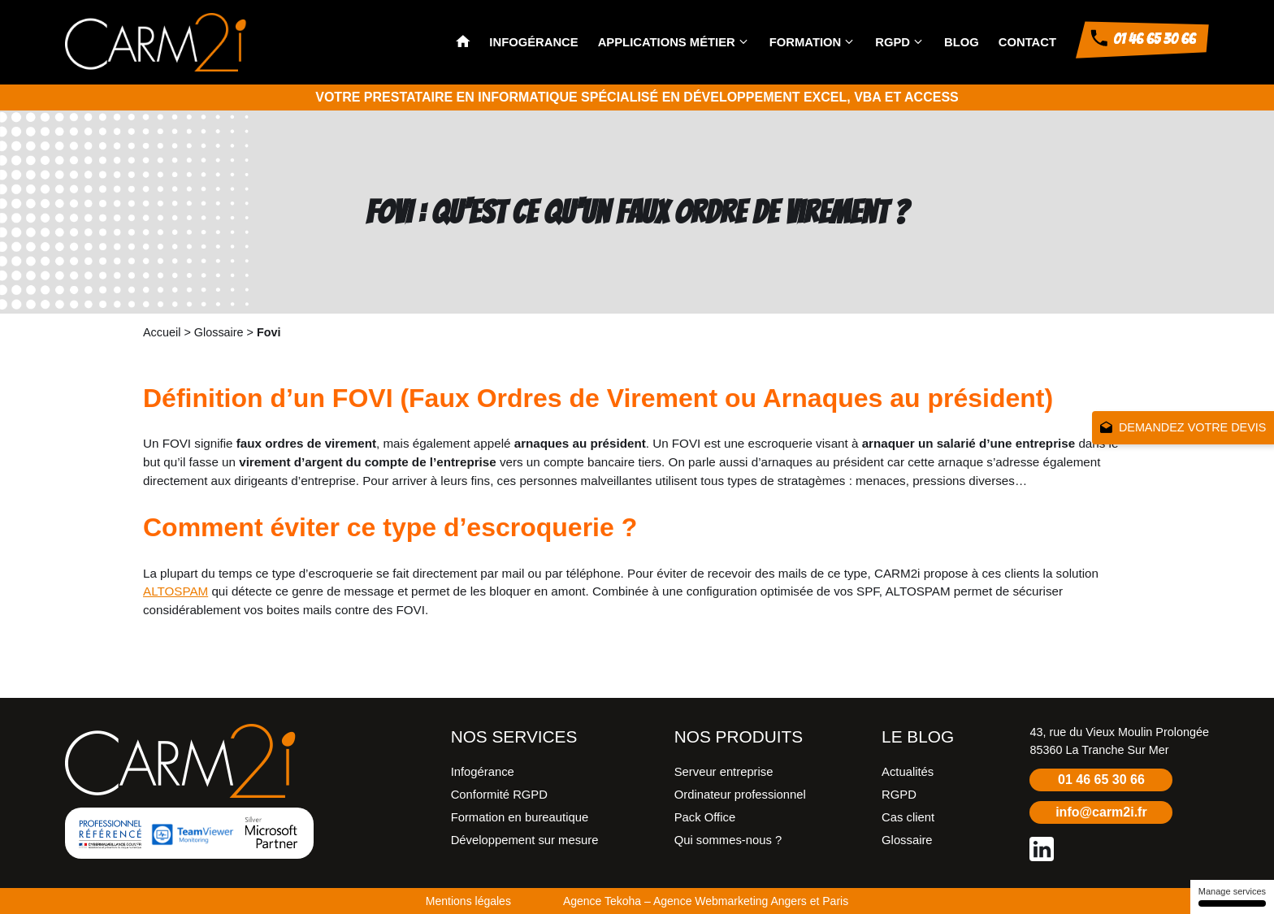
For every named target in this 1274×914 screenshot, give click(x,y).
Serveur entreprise (724, 771)
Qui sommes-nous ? (728, 840)
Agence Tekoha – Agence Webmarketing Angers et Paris (705, 901)
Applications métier (666, 42)
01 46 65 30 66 (1101, 779)
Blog (961, 42)
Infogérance (533, 42)
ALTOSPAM (175, 591)
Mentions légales (468, 901)
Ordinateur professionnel (740, 794)
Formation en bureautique (519, 817)
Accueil (161, 332)
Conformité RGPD (499, 794)
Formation (805, 42)
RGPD (892, 42)
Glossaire (219, 332)
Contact (1027, 42)
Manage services (1232, 896)
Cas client (908, 817)
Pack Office (704, 817)
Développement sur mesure (525, 840)
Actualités (908, 771)
